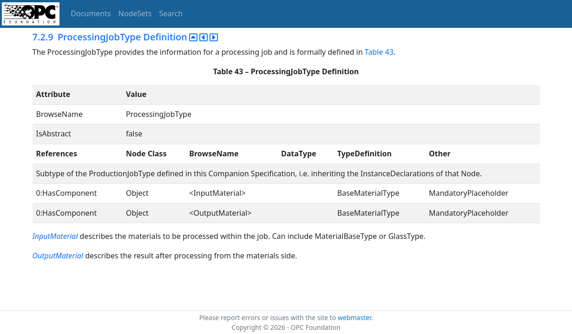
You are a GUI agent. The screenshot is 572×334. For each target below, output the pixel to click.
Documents (91, 13)
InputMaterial (55, 236)
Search (171, 13)
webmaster (354, 317)
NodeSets (135, 13)
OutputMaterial (59, 255)
